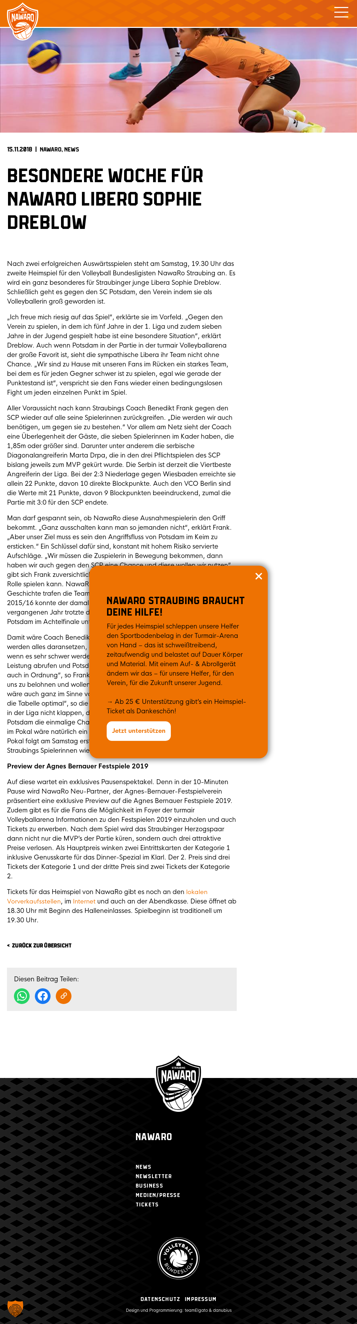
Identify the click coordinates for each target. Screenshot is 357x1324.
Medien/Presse (158, 1195)
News (71, 150)
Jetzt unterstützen (140, 731)
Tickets (147, 1204)
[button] (15, 1308)
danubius (222, 1310)
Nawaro (154, 1137)
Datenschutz (160, 1299)
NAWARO (50, 150)
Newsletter (154, 1176)
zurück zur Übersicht (41, 946)
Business (149, 1186)
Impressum (201, 1299)
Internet (86, 901)
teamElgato (196, 1310)
